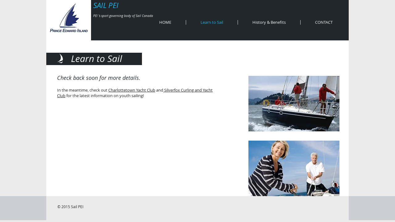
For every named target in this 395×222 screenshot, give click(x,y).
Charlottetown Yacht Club (131, 90)
